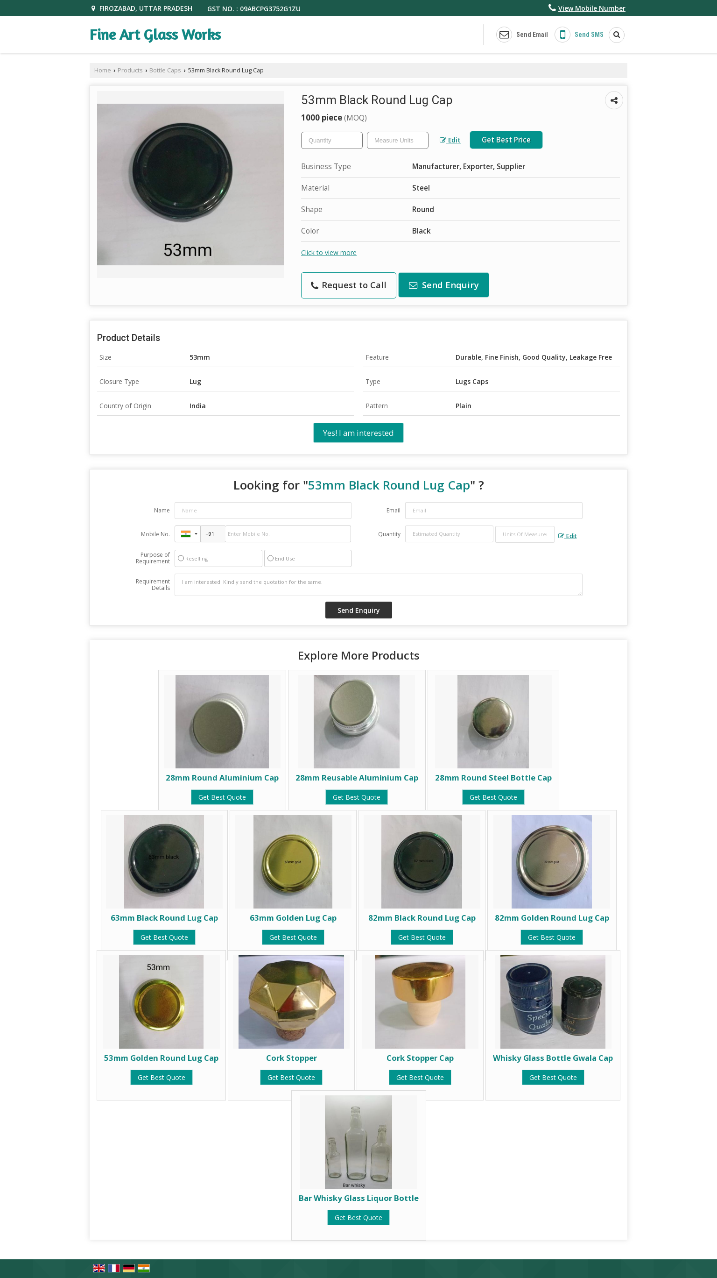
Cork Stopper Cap (420, 1057)
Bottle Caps (165, 70)
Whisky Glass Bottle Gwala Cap (553, 1057)
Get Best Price (506, 140)
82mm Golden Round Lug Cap (552, 917)
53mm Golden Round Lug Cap (161, 1057)
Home (102, 70)
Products (130, 70)
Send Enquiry (444, 285)
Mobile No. (155, 534)
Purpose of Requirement (153, 558)
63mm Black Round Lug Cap (164, 917)
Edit (450, 139)
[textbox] (398, 140)
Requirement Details (153, 584)
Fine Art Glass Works (155, 34)
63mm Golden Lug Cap (293, 917)
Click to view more (329, 252)
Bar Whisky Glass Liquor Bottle (359, 1198)
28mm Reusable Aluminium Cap (356, 777)
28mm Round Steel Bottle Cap (493, 777)
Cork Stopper (291, 1057)
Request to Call (349, 285)
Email (394, 510)
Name (162, 510)
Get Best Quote (222, 797)
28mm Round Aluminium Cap (222, 777)
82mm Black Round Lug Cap (422, 917)
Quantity (389, 534)
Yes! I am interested (358, 432)
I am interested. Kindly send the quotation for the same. (379, 585)
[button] (592, 8)
